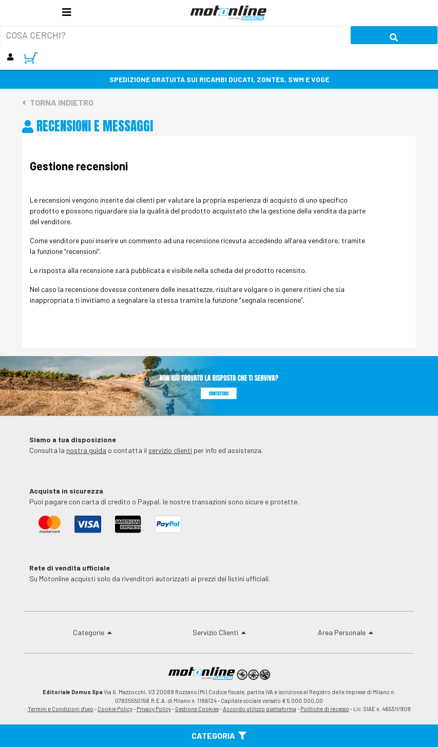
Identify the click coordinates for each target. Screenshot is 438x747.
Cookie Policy (115, 708)
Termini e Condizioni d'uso (60, 708)
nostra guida (86, 450)
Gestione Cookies (197, 708)
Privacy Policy (154, 708)
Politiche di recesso (324, 708)
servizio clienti (170, 450)
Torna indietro (57, 102)
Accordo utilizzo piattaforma (259, 708)
